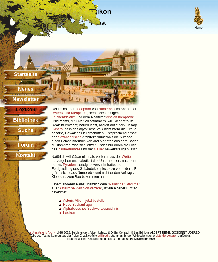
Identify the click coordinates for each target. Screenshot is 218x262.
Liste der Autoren (166, 235)
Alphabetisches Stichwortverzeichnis (91, 209)
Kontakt (25, 155)
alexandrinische (69, 137)
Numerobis (106, 109)
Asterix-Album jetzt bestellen (84, 201)
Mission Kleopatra (119, 117)
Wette (126, 157)
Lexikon (69, 213)
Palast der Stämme (123, 184)
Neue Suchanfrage (77, 205)
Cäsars (57, 129)
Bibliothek (25, 120)
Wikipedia (104, 235)
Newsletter (26, 99)
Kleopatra (83, 109)
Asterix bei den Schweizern (80, 188)
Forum (26, 145)
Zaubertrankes (69, 149)
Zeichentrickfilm (63, 117)
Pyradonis (70, 165)
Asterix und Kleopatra (69, 113)
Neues (25, 89)
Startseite (25, 74)
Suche (25, 130)
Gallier (99, 149)
